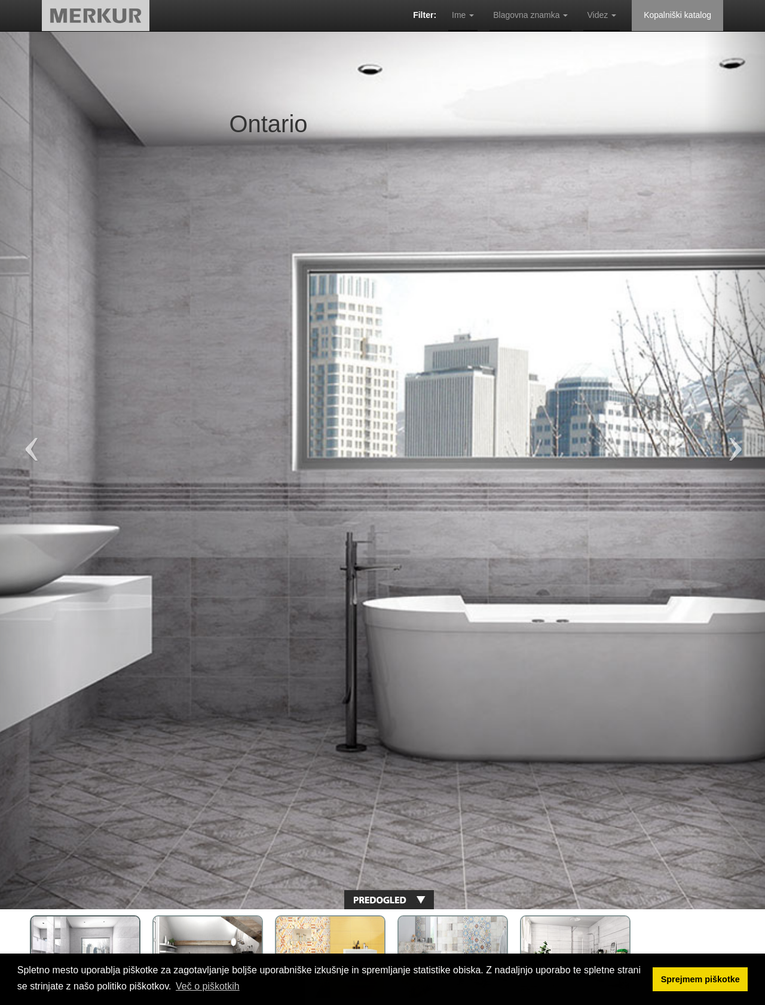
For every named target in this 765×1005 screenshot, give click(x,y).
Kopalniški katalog (677, 15)
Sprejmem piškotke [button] (700, 979)
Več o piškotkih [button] (208, 986)
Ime (463, 15)
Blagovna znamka (530, 15)
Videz (601, 15)
